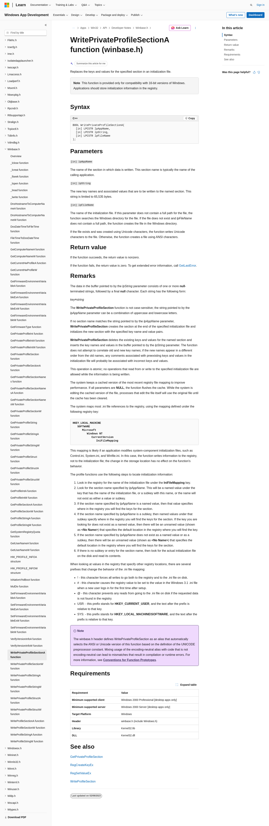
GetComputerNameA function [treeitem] (27, 240)
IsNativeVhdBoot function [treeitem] (25, 570)
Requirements (232, 54)
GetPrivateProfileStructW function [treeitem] (25, 473)
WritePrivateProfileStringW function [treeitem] (25, 680)
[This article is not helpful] (258, 72)
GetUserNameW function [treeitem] (25, 541)
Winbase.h (142, 27)
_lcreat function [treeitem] (19, 161)
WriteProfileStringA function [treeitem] (26, 725)
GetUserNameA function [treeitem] (24, 534)
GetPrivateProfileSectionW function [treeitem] (25, 405)
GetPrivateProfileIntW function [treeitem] (28, 338)
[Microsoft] (6, 5)
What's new (236, 14)
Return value (231, 44)
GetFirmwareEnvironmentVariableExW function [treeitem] (28, 298)
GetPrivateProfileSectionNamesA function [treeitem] (28, 382)
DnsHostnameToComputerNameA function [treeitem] (27, 197)
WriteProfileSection (83, 781)
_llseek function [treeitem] (19, 167)
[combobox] (25, 33)
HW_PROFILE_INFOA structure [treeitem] (23, 550)
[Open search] (251, 5)
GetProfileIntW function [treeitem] (23, 488)
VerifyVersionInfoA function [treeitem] (26, 630)
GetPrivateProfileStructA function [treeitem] (24, 462)
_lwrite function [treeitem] (19, 188)
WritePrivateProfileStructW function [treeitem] (25, 703)
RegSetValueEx (80, 773)
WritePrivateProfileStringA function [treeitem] (25, 669)
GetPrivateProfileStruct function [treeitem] (23, 450)
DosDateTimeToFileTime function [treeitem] (24, 220)
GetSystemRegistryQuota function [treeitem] (25, 525)
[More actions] (195, 28)
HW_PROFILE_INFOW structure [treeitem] (24, 562)
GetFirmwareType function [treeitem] (25, 318)
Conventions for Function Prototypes (129, 660)
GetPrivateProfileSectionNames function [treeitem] (28, 370)
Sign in (260, 4)
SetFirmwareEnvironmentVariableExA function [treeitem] (28, 598)
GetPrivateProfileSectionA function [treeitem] (25, 359)
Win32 (94, 27)
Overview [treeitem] (15, 147)
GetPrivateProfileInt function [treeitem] (26, 324)
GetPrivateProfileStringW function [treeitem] (25, 439)
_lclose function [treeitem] (19, 154)
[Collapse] (46, 25)
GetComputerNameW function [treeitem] (28, 247)
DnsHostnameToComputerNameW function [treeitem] (27, 209)
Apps (83, 27)
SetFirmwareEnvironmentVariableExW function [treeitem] (28, 610)
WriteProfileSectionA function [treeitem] (27, 712)
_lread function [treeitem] (19, 181)
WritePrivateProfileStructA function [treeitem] (25, 692)
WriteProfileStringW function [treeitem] (26, 732)
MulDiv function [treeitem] (19, 577)
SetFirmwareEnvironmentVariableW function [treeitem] (28, 621)
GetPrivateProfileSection (86, 756)
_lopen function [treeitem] (19, 174)
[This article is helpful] (254, 72)
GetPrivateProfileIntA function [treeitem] (27, 331)
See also (229, 59)
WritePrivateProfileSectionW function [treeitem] (26, 657)
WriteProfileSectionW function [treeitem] (27, 718)
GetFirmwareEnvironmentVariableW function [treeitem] (28, 309)
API (105, 27)
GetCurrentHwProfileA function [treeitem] (28, 254)
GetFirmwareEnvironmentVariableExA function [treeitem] (28, 286)
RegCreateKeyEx (81, 765)
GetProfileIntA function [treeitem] (23, 482)
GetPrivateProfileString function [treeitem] (23, 416)
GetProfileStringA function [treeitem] (25, 509)
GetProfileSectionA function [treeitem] (26, 495)
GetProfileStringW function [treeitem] (25, 516)
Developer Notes (121, 27)
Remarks (229, 49)
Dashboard (255, 14)
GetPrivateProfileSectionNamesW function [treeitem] (28, 393)
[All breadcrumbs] (73, 28)
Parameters (230, 39)
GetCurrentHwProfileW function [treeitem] (23, 263)
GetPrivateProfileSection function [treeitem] (24, 348)
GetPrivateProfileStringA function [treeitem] (24, 427)
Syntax (228, 34)
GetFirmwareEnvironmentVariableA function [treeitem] (28, 275)
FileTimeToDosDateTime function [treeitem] (24, 231)
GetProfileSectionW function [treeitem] (26, 502)
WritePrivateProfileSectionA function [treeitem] (27, 646)
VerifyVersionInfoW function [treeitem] (26, 636)
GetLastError (187, 265)
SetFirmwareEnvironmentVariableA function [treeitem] (28, 587)
